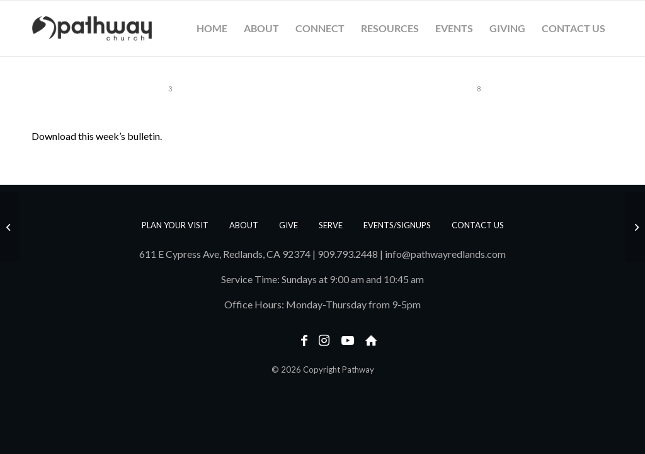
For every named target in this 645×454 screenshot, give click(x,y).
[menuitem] (212, 28)
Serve (331, 225)
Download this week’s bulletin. (96, 136)
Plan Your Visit (175, 225)
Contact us (478, 225)
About (243, 225)
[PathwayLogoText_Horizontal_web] (91, 28)
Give (288, 225)
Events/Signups (397, 225)
